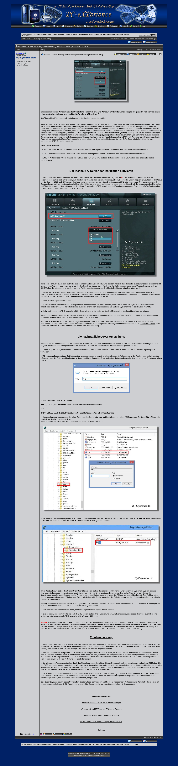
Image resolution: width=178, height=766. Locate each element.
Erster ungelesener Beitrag (42, 39)
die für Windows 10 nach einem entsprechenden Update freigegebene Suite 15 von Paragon (121, 624)
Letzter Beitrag (27, 39)
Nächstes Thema (155, 50)
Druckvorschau (115, 39)
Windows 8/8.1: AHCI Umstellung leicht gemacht (122, 112)
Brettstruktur (158, 737)
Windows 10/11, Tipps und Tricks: (65, 34)
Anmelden (143, 36)
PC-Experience (27, 34)
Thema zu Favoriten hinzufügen (146, 39)
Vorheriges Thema (142, 50)
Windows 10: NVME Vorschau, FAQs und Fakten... (101, 709)
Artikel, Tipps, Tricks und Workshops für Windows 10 (101, 722)
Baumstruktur (148, 737)
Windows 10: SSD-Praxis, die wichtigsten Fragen (101, 703)
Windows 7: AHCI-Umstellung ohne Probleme (78, 112)
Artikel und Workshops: (42, 34)
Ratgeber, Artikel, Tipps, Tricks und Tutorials (101, 715)
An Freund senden (127, 39)
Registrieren (151, 36)
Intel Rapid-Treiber (147, 324)
